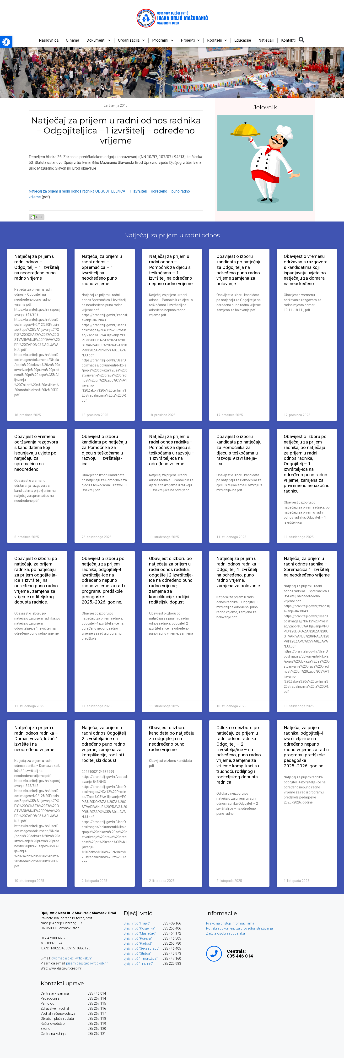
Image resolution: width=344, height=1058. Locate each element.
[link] (6, 42)
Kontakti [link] (288, 40)
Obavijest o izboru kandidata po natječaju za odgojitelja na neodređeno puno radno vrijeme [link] (171, 738)
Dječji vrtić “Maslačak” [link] (140, 933)
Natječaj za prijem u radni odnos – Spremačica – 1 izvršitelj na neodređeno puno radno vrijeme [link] (102, 270)
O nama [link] (72, 40)
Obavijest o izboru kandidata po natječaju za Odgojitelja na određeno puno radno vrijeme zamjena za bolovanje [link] (239, 270)
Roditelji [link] (217, 40)
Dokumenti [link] (98, 40)
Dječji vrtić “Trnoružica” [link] (141, 958)
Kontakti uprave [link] (62, 983)
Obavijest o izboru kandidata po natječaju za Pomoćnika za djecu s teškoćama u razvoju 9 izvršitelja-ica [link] (239, 450)
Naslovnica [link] (49, 40)
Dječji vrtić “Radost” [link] (138, 943)
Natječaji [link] (266, 40)
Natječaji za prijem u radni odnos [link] (172, 235)
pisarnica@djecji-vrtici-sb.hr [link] (87, 963)
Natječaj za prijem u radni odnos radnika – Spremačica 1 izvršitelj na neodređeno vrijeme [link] (307, 566)
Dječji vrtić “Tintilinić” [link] (138, 963)
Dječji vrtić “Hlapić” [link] (137, 923)
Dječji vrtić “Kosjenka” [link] (139, 928)
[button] (301, 39)
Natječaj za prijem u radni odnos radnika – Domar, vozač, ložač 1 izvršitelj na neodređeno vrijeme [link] (36, 738)
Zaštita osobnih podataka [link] (225, 933)
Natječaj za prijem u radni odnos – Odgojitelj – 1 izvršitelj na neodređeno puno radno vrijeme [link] (36, 267)
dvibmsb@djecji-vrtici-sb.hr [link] (71, 958)
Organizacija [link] (131, 40)
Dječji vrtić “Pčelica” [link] (138, 938)
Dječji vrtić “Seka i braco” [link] (142, 948)
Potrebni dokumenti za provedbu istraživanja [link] (239, 928)
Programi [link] (162, 40)
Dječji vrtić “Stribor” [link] (137, 953)
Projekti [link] (190, 40)
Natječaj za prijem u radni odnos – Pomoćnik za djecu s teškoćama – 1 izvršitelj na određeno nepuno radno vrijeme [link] (171, 270)
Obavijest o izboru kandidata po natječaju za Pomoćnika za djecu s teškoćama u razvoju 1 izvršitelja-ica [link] (104, 450)
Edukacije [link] (242, 40)
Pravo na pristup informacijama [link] (230, 923)
